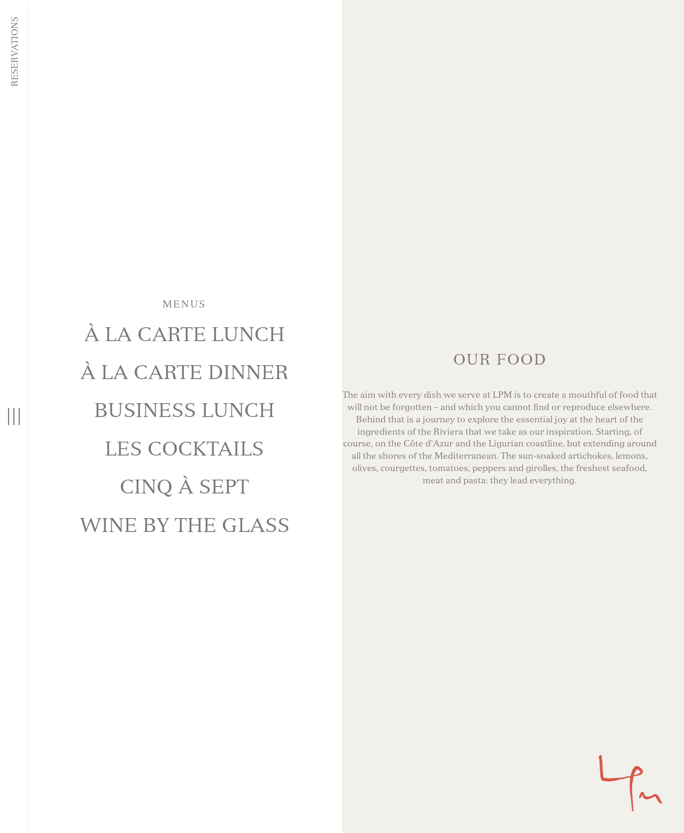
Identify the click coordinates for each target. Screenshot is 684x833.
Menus (184, 304)
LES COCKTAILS (184, 448)
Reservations (15, 52)
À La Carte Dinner (184, 372)
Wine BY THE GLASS (185, 525)
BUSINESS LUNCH (184, 410)
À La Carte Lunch (184, 334)
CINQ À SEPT (184, 486)
